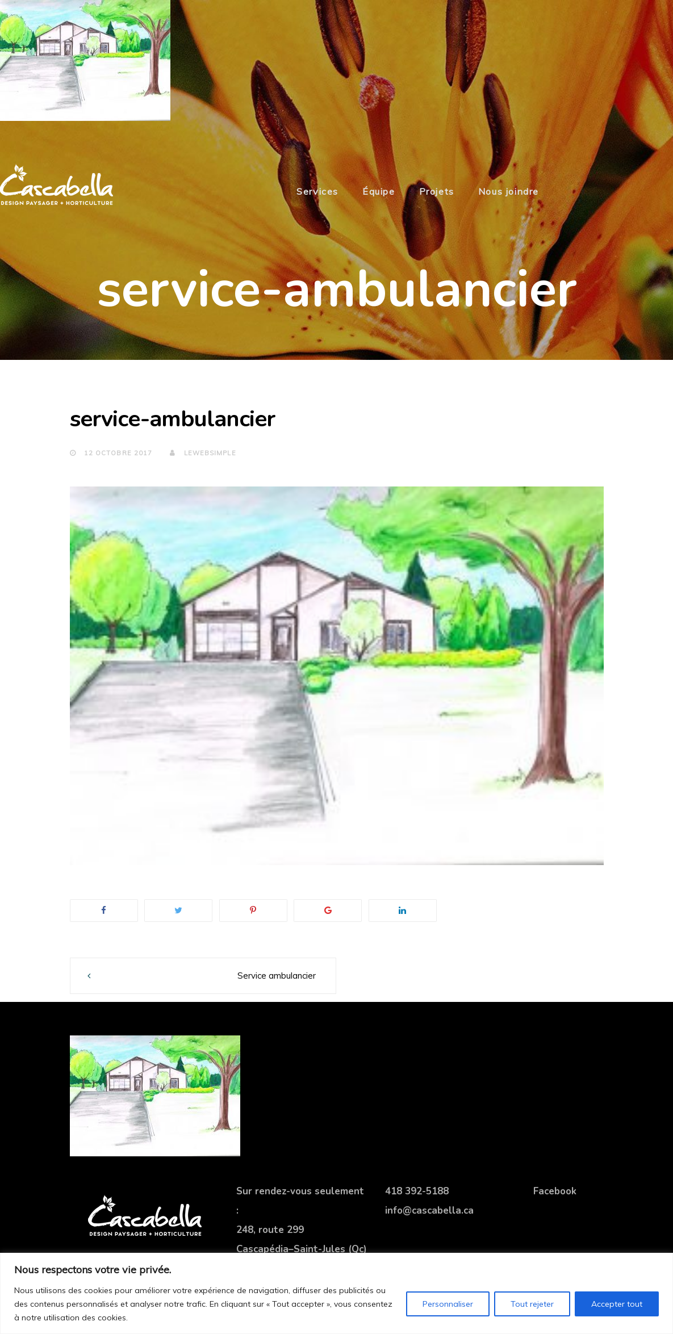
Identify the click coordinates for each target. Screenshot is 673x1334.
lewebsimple (203, 453)
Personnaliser (448, 1304)
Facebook (554, 1191)
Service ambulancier (276, 975)
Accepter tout (616, 1304)
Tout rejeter (532, 1304)
